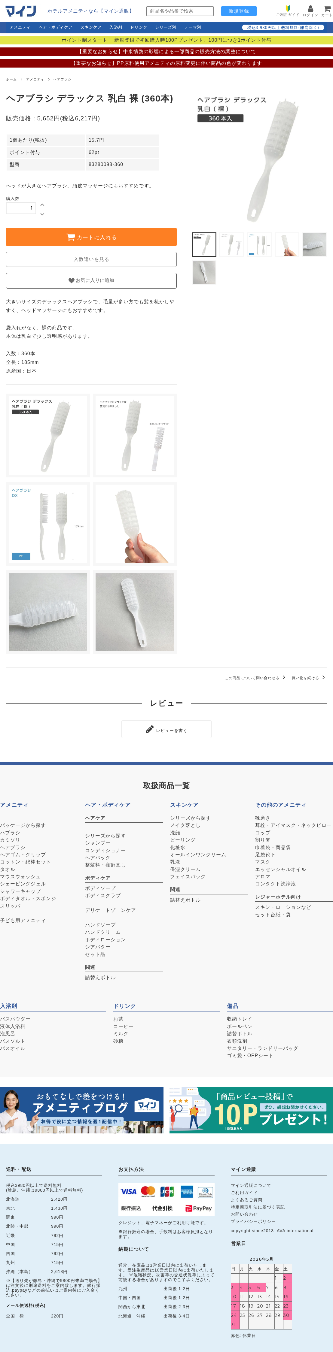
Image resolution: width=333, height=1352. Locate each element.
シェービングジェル (23, 882)
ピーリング (183, 838)
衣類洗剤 (237, 1039)
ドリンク (138, 27)
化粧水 (177, 845)
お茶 (118, 1017)
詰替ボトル (239, 1031)
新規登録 (239, 11)
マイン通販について (251, 1183)
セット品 (95, 952)
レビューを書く (166, 728)
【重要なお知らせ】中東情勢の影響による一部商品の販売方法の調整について (166, 51)
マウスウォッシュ (20, 874)
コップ (262, 830)
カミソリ (10, 838)
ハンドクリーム (103, 930)
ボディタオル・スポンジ (28, 897)
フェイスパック (188, 874)
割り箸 (262, 838)
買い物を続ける (309, 678)
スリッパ (10, 904)
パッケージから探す (23, 823)
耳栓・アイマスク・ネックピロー (293, 823)
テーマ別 (192, 27)
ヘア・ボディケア (55, 27)
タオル (7, 867)
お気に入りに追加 (91, 281)
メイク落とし (185, 823)
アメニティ (20, 27)
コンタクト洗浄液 (275, 882)
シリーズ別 (165, 27)
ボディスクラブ (103, 894)
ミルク (121, 1031)
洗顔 (175, 830)
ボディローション (105, 937)
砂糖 (118, 1039)
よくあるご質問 (246, 1198)
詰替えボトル (100, 975)
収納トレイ (239, 1017)
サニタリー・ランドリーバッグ (262, 1046)
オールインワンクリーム (198, 852)
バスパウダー (15, 1017)
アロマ (262, 874)
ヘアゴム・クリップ (23, 852)
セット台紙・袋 (273, 912)
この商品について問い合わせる (256, 678)
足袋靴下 (265, 852)
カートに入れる (91, 236)
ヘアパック (98, 855)
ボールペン (239, 1024)
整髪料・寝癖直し (105, 863)
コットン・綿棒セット (25, 860)
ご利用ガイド (244, 1190)
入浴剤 (115, 27)
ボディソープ (100, 886)
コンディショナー (105, 848)
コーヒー (123, 1024)
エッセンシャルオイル (280, 867)
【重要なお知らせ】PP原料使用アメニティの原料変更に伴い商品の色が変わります (166, 63)
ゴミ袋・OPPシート (250, 1054)
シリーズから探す (105, 833)
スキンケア (91, 27)
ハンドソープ (100, 923)
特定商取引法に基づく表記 (258, 1205)
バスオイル (13, 1046)
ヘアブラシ (62, 79)
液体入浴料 (13, 1024)
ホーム (11, 79)
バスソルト (13, 1039)
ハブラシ (10, 830)
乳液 (175, 860)
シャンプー (98, 841)
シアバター (98, 945)
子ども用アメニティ (23, 918)
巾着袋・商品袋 (273, 845)
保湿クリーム (185, 867)
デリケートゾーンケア (110, 908)
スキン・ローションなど (283, 905)
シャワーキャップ (20, 889)
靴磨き (262, 816)
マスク (262, 860)
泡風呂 (7, 1031)
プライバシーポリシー (253, 1219)
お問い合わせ (244, 1212)
